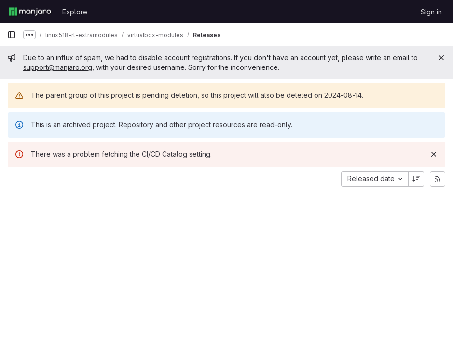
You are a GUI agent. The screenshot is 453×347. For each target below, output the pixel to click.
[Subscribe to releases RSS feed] (437, 179)
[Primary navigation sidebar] (11, 34)
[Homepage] (30, 11)
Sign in (431, 12)
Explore (74, 12)
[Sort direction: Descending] (416, 179)
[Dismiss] (433, 154)
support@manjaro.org (57, 67)
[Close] (441, 58)
